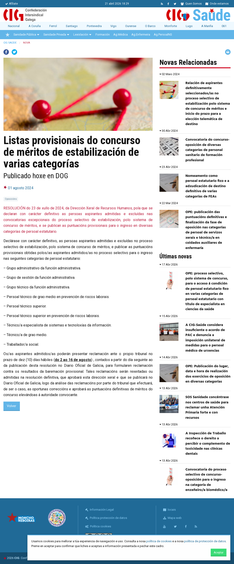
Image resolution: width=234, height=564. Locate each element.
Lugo (189, 26)
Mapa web (172, 518)
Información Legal (99, 509)
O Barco (150, 26)
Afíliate (11, 3)
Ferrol (53, 26)
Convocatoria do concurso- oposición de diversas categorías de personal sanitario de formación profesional (207, 150)
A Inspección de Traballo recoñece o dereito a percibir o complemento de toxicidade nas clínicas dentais (207, 443)
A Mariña (207, 26)
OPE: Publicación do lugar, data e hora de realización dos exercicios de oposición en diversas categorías (207, 374)
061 (224, 26)
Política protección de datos (106, 518)
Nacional (14, 26)
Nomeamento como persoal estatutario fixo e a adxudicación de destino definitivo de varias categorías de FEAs (207, 186)
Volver (11, 406)
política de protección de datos (205, 541)
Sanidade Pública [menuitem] (24, 34)
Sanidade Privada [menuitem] (54, 34)
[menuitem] (7, 34)
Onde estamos (217, 3)
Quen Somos (191, 3)
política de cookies (159, 541)
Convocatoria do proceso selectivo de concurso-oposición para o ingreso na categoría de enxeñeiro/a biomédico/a (206, 480)
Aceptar (218, 552)
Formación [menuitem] (103, 34)
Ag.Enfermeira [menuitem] (140, 34)
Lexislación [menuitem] (80, 34)
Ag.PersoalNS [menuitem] (163, 34)
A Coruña (35, 26)
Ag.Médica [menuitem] (120, 34)
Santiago (72, 26)
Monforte (171, 26)
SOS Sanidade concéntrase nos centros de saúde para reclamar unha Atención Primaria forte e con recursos (207, 407)
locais (169, 509)
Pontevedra (94, 26)
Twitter (14, 52)
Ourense (130, 26)
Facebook (6, 52)
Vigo (113, 26)
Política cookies (98, 526)
